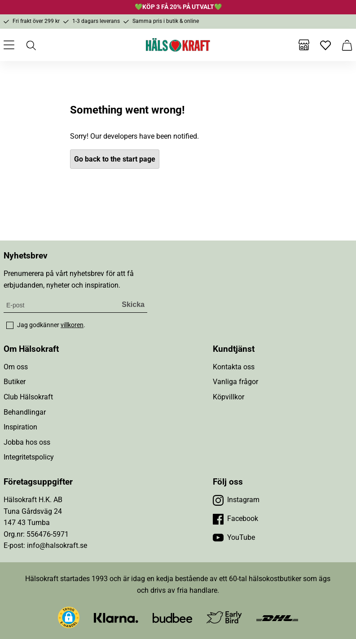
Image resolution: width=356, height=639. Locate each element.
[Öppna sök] (30, 45)
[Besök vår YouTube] (234, 537)
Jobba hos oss (27, 442)
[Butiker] (304, 45)
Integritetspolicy (29, 457)
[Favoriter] (325, 45)
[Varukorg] (347, 45)
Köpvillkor (228, 397)
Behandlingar (25, 412)
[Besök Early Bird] (224, 617)
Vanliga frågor (235, 381)
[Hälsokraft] (178, 45)
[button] (68, 617)
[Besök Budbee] (172, 617)
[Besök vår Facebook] (235, 519)
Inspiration (20, 427)
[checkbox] (9, 325)
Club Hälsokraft (28, 397)
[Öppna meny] (9, 45)
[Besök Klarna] (116, 617)
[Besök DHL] (277, 617)
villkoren (72, 324)
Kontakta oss (234, 367)
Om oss (16, 367)
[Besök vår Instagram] (236, 500)
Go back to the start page (114, 159)
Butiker (15, 381)
